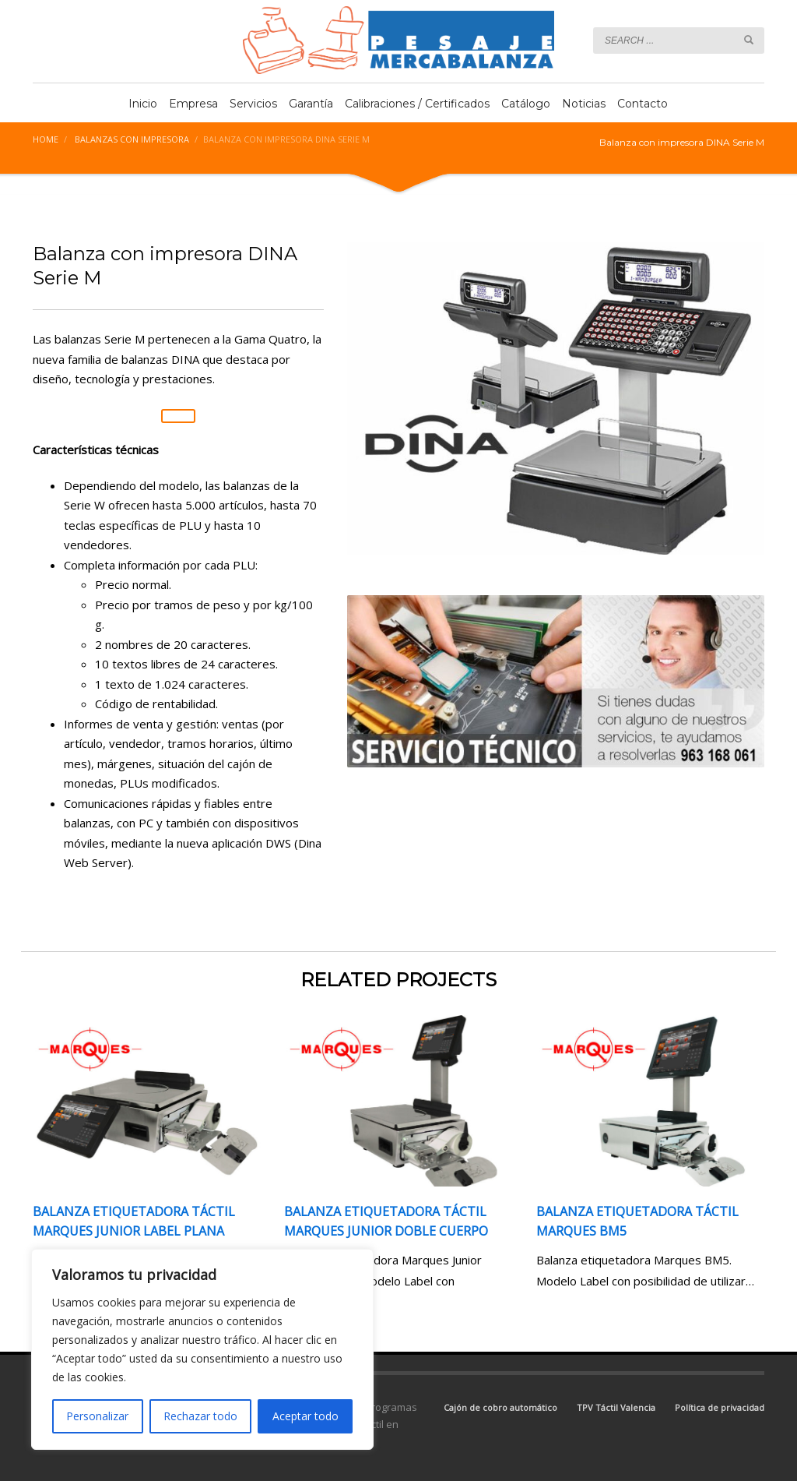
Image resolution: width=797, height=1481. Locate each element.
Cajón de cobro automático (500, 1407)
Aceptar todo (305, 1416)
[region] (202, 1349)
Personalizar (97, 1416)
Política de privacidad (719, 1407)
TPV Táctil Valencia (616, 1407)
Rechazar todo (200, 1416)
